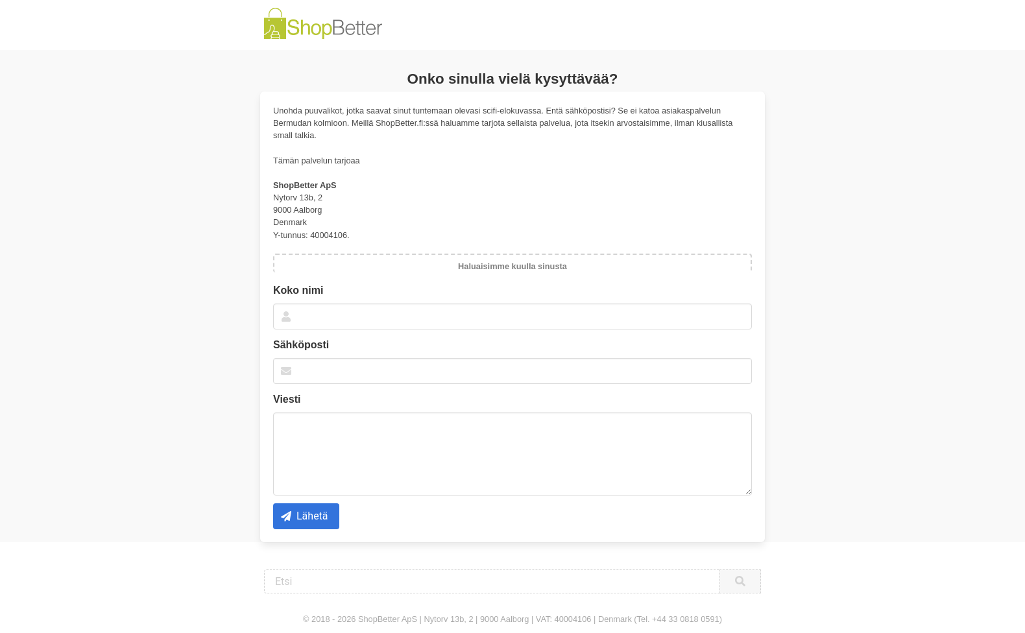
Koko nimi (298, 290)
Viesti (286, 399)
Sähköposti (301, 344)
